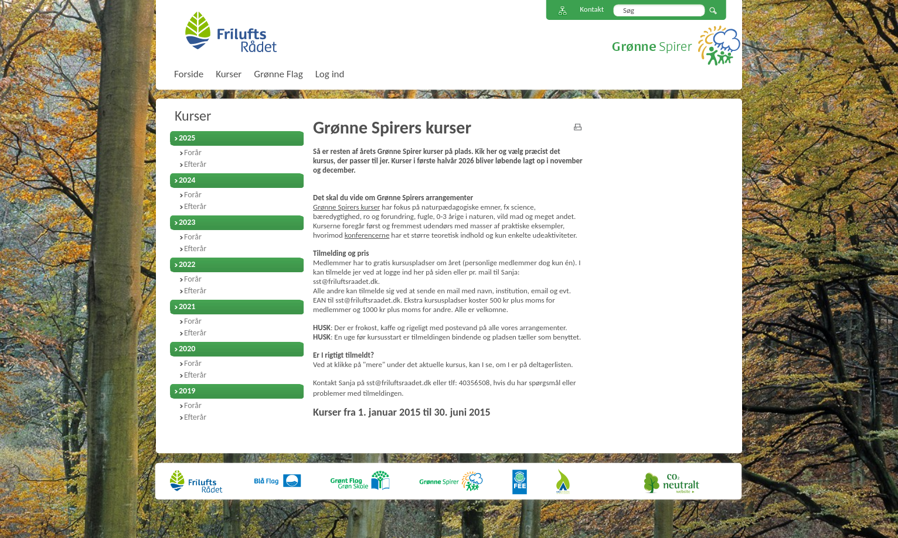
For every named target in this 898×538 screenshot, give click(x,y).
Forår (193, 152)
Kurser (193, 115)
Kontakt (592, 9)
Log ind (330, 74)
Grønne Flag (278, 74)
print (577, 127)
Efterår (195, 164)
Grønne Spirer (676, 45)
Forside (188, 74)
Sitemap (562, 10)
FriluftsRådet (231, 31)
